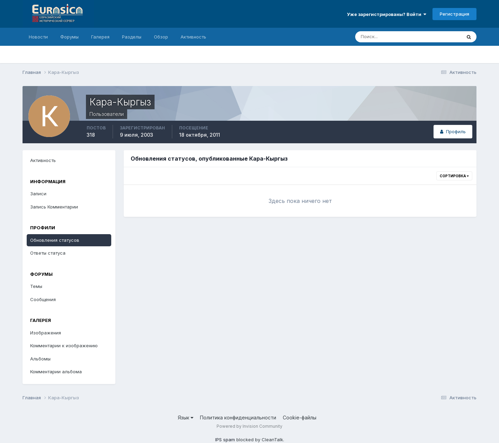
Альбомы (40, 358)
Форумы (69, 37)
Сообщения (43, 299)
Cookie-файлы (299, 417)
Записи (38, 193)
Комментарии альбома (56, 371)
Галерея (100, 37)
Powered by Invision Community (249, 426)
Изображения (45, 332)
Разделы (131, 37)
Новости (38, 37)
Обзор (161, 37)
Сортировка (454, 176)
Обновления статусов (54, 240)
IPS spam (225, 439)
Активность (193, 37)
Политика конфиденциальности (238, 417)
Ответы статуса (47, 253)
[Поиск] (378, 36)
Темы (36, 286)
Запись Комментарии (54, 207)
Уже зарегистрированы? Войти (386, 14)
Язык (185, 417)
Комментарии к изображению (64, 345)
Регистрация (454, 14)
